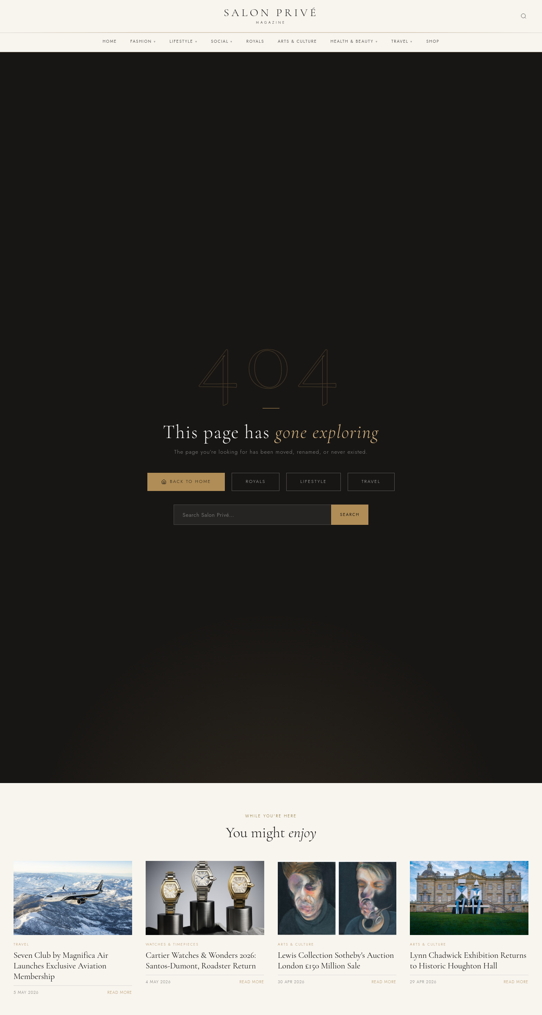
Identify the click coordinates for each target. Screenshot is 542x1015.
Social (222, 41)
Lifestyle (184, 41)
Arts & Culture (297, 41)
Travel (401, 41)
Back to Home (186, 481)
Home (109, 41)
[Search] (523, 16)
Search (349, 515)
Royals (255, 41)
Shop (433, 41)
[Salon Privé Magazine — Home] (271, 16)
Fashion (143, 41)
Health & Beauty (354, 41)
